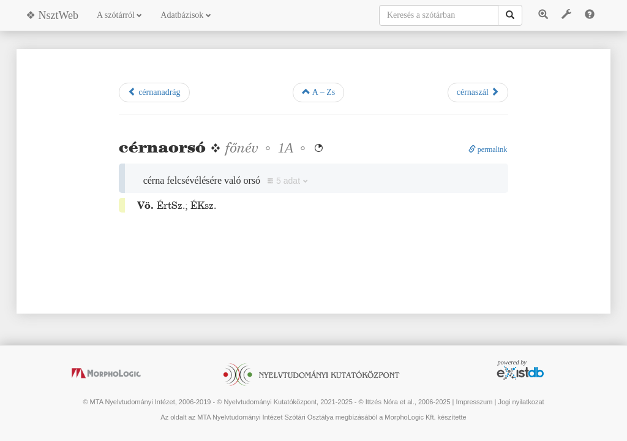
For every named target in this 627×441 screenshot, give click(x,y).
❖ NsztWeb (52, 15)
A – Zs (318, 92)
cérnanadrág (154, 92)
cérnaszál (478, 92)
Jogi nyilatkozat (521, 401)
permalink (488, 149)
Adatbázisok (185, 15)
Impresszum (474, 401)
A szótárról (119, 15)
